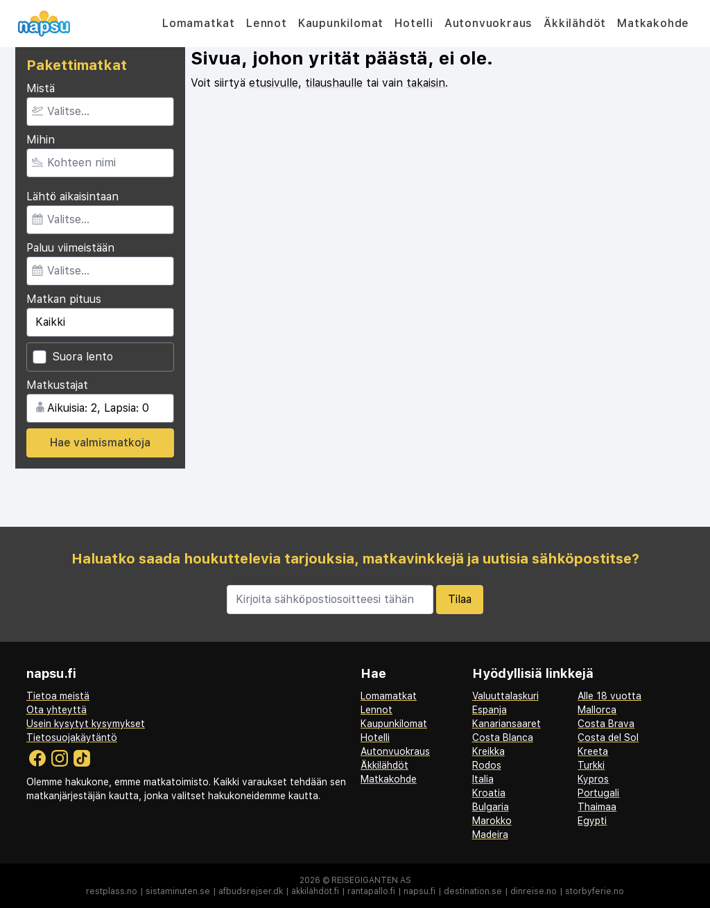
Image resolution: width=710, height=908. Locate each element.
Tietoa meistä (57, 695)
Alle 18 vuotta (609, 695)
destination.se (473, 891)
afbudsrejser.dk (250, 891)
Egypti (592, 820)
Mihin (40, 139)
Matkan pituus (63, 299)
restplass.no (111, 891)
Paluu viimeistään (70, 247)
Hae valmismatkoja (100, 442)
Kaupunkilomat (340, 23)
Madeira (490, 834)
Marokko (492, 820)
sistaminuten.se (178, 891)
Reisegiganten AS (371, 880)
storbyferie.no (594, 891)
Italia (483, 779)
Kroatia (488, 792)
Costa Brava (606, 723)
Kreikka (488, 751)
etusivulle (273, 82)
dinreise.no (533, 891)
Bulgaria (490, 806)
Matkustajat (57, 385)
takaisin (425, 82)
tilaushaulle (334, 82)
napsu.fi (419, 891)
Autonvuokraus (488, 23)
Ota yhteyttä (56, 709)
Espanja (489, 709)
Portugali (598, 792)
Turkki (591, 765)
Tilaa (459, 599)
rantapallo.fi (371, 891)
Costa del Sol (608, 737)
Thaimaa (597, 806)
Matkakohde (653, 23)
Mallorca (597, 709)
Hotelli (414, 23)
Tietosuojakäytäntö (71, 737)
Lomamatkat (198, 23)
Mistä (40, 88)
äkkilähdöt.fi (315, 891)
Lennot (266, 23)
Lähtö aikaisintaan (72, 196)
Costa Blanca (502, 737)
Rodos (486, 765)
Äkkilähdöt (575, 23)
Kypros (593, 779)
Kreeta (593, 751)
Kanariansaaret (506, 723)
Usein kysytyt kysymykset (85, 723)
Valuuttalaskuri (505, 695)
